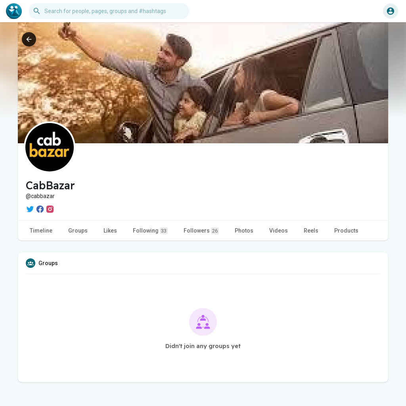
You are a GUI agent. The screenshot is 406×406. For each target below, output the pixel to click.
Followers (201, 230)
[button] (109, 11)
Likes (110, 230)
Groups (78, 230)
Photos (244, 230)
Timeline (41, 230)
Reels (311, 230)
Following (150, 230)
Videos (278, 230)
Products (346, 230)
